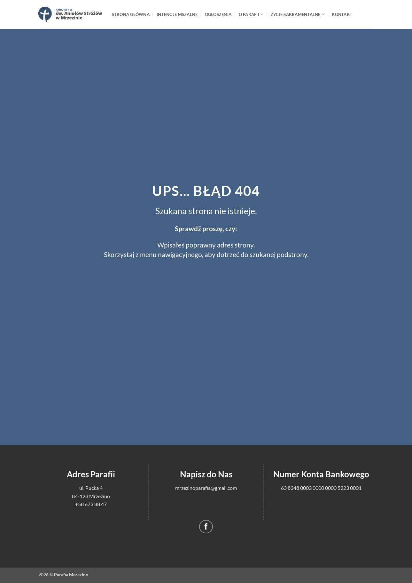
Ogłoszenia (218, 14)
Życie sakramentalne (298, 14)
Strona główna (131, 14)
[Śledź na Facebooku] (206, 527)
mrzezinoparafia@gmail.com (206, 488)
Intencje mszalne (177, 14)
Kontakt (342, 14)
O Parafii (251, 14)
